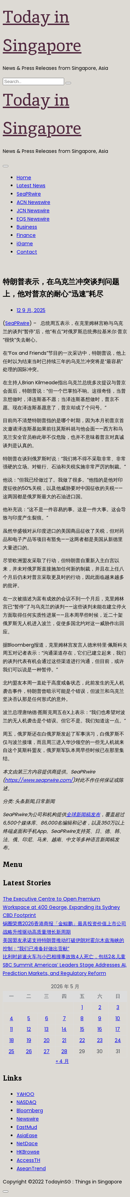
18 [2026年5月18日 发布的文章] (11, 1040)
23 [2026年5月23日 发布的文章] (100, 1040)
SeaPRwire (29, 193)
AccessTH (28, 1160)
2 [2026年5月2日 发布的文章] (99, 1007)
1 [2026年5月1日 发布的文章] (82, 1007)
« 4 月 (62, 1061)
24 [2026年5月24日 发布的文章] (118, 1040)
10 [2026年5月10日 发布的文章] (117, 1018)
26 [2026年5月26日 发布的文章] (29, 1051)
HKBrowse (28, 1151)
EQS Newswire (33, 218)
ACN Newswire (33, 202)
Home (24, 177)
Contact (27, 251)
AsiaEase (27, 1135)
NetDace (27, 1143)
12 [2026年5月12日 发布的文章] (29, 1029)
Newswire (28, 1118)
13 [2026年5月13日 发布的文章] (46, 1029)
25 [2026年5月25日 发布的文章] (11, 1051)
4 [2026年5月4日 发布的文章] (11, 1018)
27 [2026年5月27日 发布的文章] (47, 1051)
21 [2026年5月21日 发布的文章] (64, 1040)
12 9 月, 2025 (31, 310)
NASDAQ (26, 1102)
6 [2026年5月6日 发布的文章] (46, 1018)
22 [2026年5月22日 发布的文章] (82, 1040)
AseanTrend (31, 1168)
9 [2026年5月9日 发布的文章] (99, 1018)
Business (27, 226)
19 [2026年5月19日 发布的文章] (29, 1040)
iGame (25, 243)
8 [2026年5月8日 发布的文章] (82, 1018)
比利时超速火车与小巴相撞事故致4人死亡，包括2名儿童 (64, 956)
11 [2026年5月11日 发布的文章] (11, 1029)
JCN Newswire (33, 210)
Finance (26, 235)
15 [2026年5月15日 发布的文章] (82, 1029)
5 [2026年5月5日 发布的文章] (28, 1018)
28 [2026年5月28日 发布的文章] (64, 1051)
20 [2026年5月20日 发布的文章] (47, 1040)
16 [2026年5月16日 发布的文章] (99, 1029)
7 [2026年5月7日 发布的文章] (64, 1018)
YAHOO (25, 1094)
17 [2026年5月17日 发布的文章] (117, 1029)
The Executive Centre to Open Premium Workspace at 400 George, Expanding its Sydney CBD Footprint (61, 907)
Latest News (31, 185)
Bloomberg (30, 1110)
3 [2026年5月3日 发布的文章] (117, 1007)
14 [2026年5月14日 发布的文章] (64, 1029)
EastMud (27, 1127)
